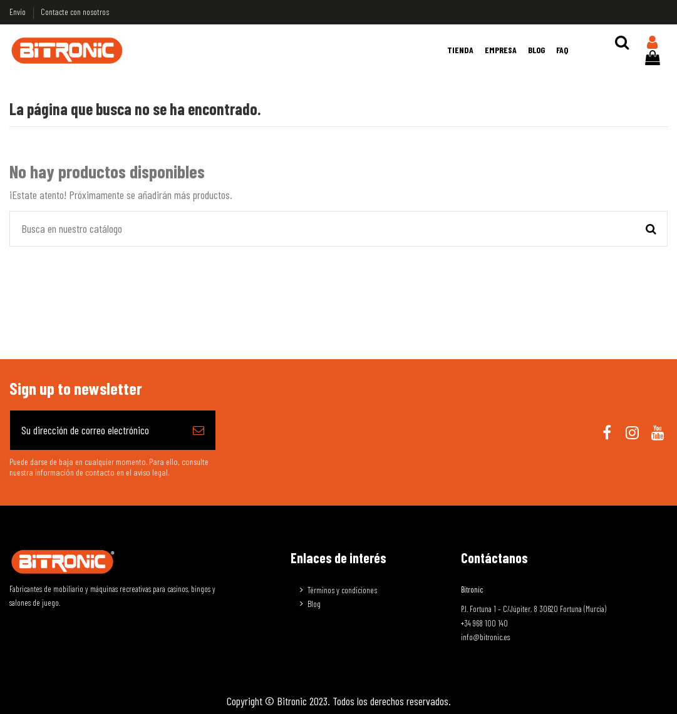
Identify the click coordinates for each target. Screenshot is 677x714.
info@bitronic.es (485, 637)
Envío (18, 11)
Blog (314, 603)
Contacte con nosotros (75, 11)
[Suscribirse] (198, 430)
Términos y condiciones (342, 589)
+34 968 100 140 (484, 623)
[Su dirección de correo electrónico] (96, 430)
